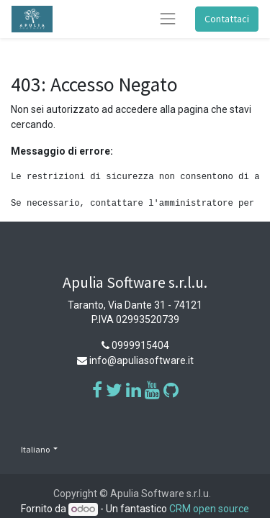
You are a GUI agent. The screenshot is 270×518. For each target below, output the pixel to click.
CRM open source (209, 508)
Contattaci (226, 18)
